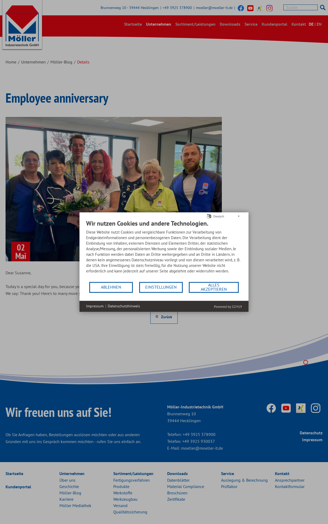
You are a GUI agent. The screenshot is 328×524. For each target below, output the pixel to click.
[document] (164, 250)
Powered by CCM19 (228, 306)
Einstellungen (161, 287)
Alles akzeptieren (214, 287)
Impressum (95, 306)
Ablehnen (111, 287)
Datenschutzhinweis (124, 306)
